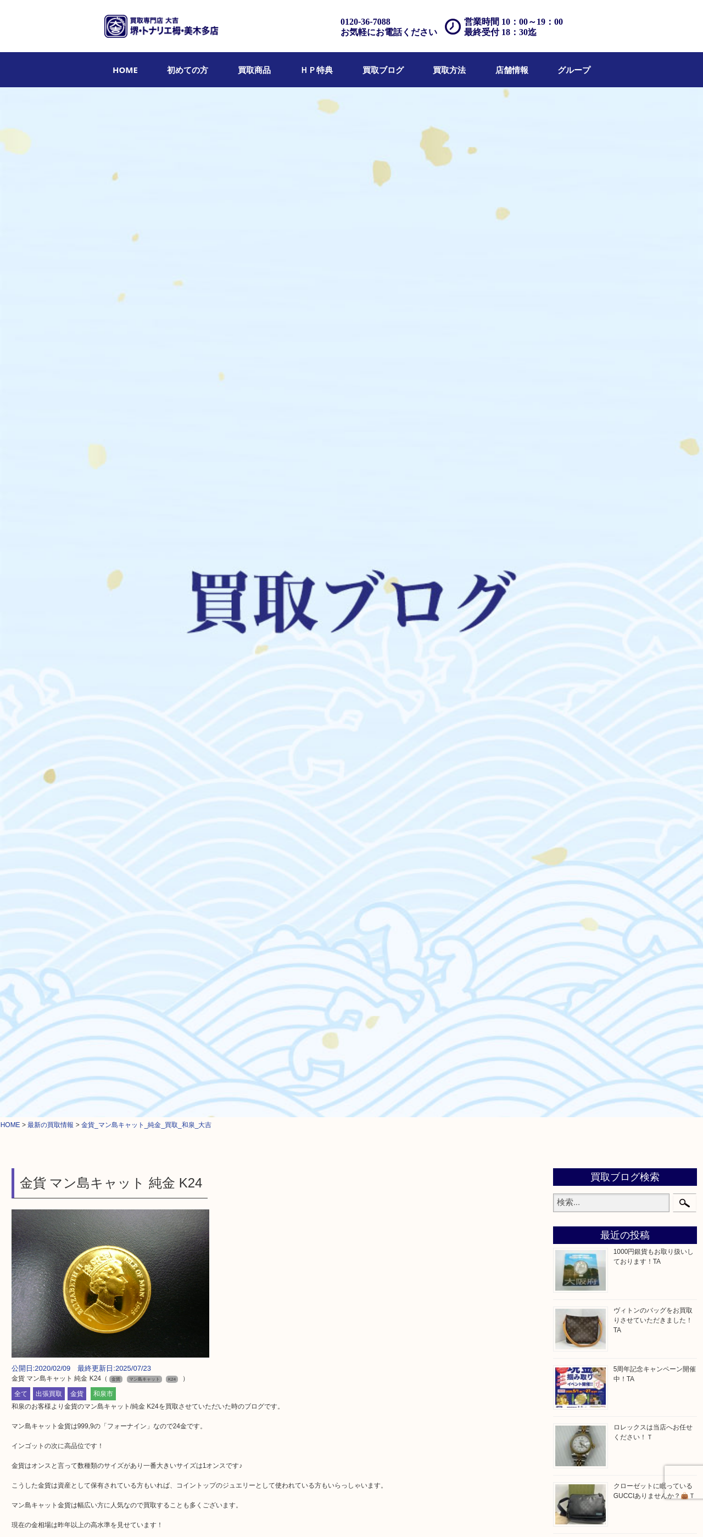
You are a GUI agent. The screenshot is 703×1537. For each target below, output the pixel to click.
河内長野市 (582, 1066)
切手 (570, 963)
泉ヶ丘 (574, 1162)
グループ (573, 69)
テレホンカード (590, 741)
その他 (574, 976)
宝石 (570, 576)
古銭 (570, 783)
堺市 (570, 1038)
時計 (570, 631)
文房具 (574, 866)
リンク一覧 (586, 1513)
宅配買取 (303, 1513)
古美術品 (578, 714)
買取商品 (254, 69)
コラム (574, 1004)
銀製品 (574, 700)
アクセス (372, 1513)
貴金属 (574, 562)
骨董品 (574, 672)
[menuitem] (125, 70)
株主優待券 (582, 769)
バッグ (574, 603)
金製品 (574, 686)
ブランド (578, 617)
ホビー (574, 935)
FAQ (399, 1513)
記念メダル (582, 811)
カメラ (574, 645)
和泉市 (103, 376)
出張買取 (49, 376)
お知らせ (578, 990)
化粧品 (574, 824)
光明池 (574, 1149)
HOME (125, 69)
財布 (570, 589)
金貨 (76, 376)
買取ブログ (383, 69)
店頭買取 (235, 1513)
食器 (570, 728)
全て (20, 376)
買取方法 (449, 69)
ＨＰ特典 (316, 69)
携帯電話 (578, 949)
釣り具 (574, 880)
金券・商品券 (586, 755)
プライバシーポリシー (482, 1513)
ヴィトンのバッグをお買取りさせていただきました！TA (653, 302)
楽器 (570, 921)
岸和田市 (578, 1135)
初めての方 (187, 69)
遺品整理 (338, 1513)
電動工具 (578, 907)
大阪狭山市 (582, 1121)
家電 (570, 893)
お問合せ (427, 1513)
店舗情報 (511, 69)
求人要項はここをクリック (51, 1158)
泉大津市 (578, 1093)
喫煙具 (574, 852)
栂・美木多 (582, 1052)
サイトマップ (542, 1513)
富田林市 (578, 1108)
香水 (570, 838)
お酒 (570, 659)
